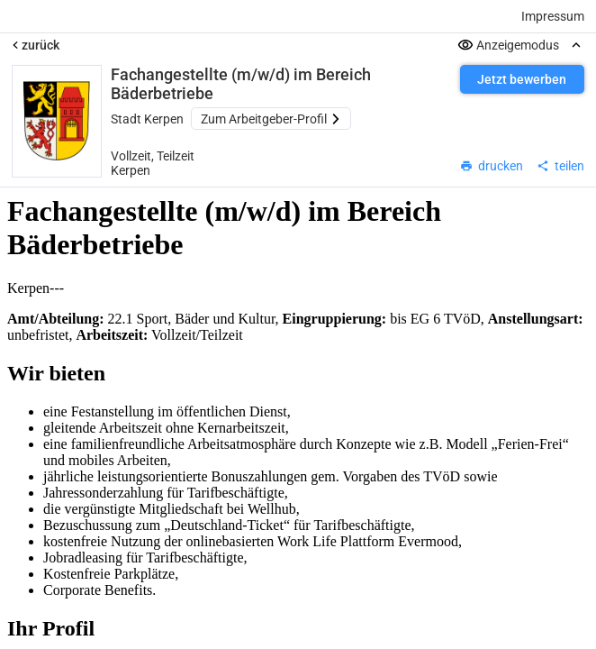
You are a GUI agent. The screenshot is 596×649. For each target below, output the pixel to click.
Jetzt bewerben (521, 79)
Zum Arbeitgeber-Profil (271, 119)
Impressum (552, 16)
